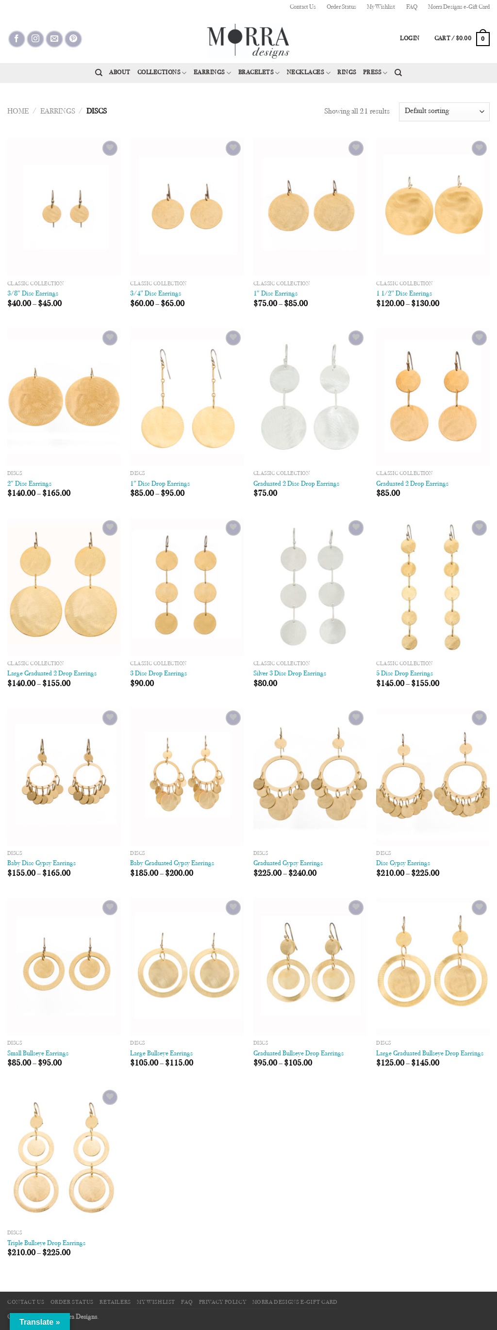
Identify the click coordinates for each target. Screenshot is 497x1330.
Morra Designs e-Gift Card (459, 7)
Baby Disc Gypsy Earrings (41, 863)
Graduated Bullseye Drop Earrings (298, 1053)
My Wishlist (381, 7)
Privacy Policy (223, 1302)
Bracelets (259, 73)
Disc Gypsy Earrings (403, 863)
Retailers (115, 1302)
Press (375, 73)
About (120, 73)
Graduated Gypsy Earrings (288, 863)
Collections (162, 73)
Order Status (341, 7)
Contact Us (303, 7)
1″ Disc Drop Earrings (160, 484)
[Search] (98, 73)
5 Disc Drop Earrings (404, 673)
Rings (346, 73)
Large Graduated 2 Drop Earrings (52, 673)
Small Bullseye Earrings (37, 1053)
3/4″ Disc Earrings (155, 293)
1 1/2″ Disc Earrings (404, 293)
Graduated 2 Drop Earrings (412, 484)
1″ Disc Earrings (275, 293)
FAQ (411, 7)
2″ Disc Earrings (29, 484)
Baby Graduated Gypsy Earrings (172, 863)
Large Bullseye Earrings (161, 1053)
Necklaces (309, 73)
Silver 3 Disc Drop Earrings (289, 673)
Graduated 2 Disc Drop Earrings (296, 484)
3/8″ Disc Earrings (32, 293)
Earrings (213, 73)
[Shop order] (444, 111)
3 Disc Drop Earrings (158, 673)
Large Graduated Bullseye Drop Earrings (429, 1053)
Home (18, 111)
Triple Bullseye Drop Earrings (46, 1243)
